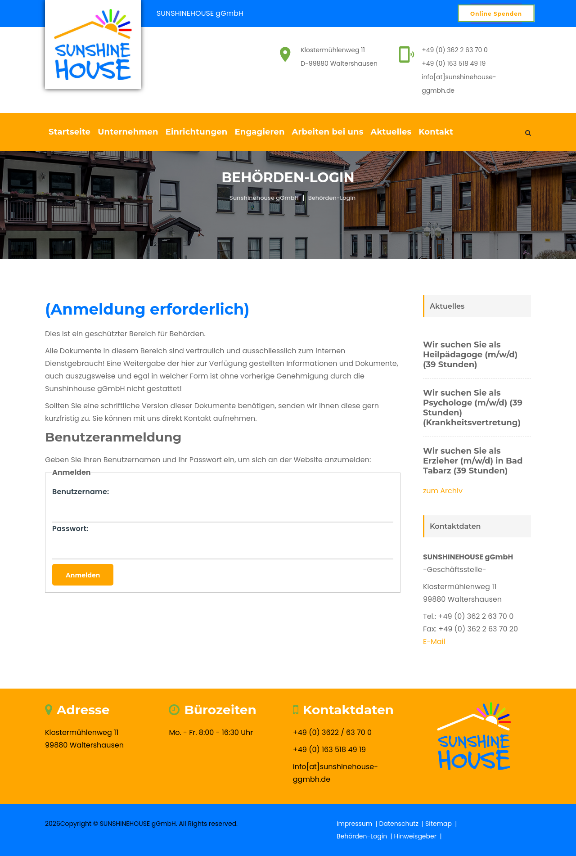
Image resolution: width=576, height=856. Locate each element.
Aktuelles (391, 132)
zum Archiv (443, 491)
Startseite (69, 132)
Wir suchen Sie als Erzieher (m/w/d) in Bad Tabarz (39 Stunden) (472, 461)
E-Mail (434, 641)
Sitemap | (442, 823)
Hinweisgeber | (418, 836)
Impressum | (358, 823)
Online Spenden (496, 13)
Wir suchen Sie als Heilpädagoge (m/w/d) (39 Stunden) (470, 354)
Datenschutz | (402, 823)
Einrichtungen (197, 132)
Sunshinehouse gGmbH (264, 198)
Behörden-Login (332, 198)
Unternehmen (128, 132)
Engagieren (259, 132)
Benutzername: (80, 492)
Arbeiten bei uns (328, 132)
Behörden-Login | (365, 836)
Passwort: (70, 528)
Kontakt (435, 132)
